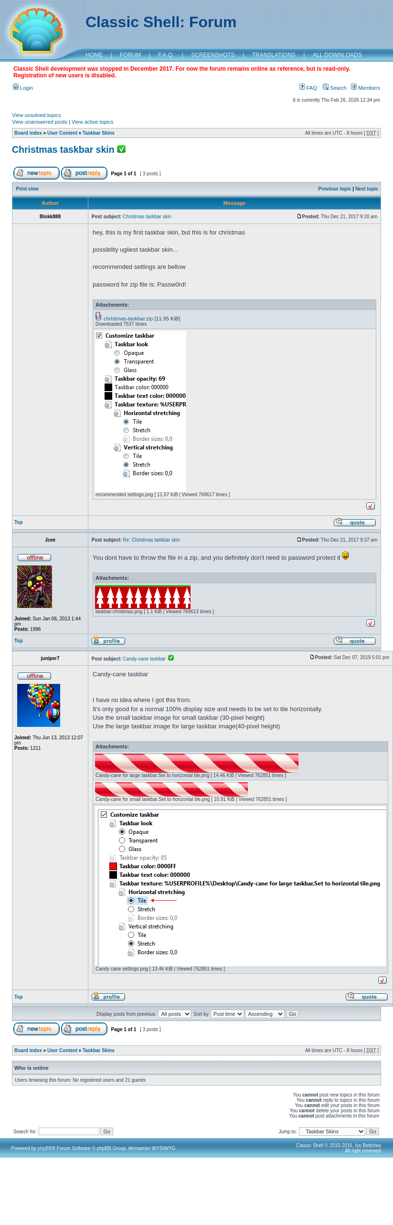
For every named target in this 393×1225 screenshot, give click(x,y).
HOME (94, 55)
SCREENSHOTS (212, 55)
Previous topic (335, 189)
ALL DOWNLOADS (337, 55)
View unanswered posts (39, 122)
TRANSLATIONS (274, 55)
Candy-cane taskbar (148, 658)
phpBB (45, 1148)
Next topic (366, 189)
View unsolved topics (36, 115)
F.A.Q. (166, 55)
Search (335, 88)
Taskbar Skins (99, 133)
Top (18, 522)
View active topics (92, 122)
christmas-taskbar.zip (128, 318)
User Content (62, 133)
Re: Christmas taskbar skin (151, 540)
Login (23, 88)
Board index (28, 133)
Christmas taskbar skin (63, 149)
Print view (27, 189)
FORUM (130, 55)
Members (365, 88)
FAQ (308, 88)
